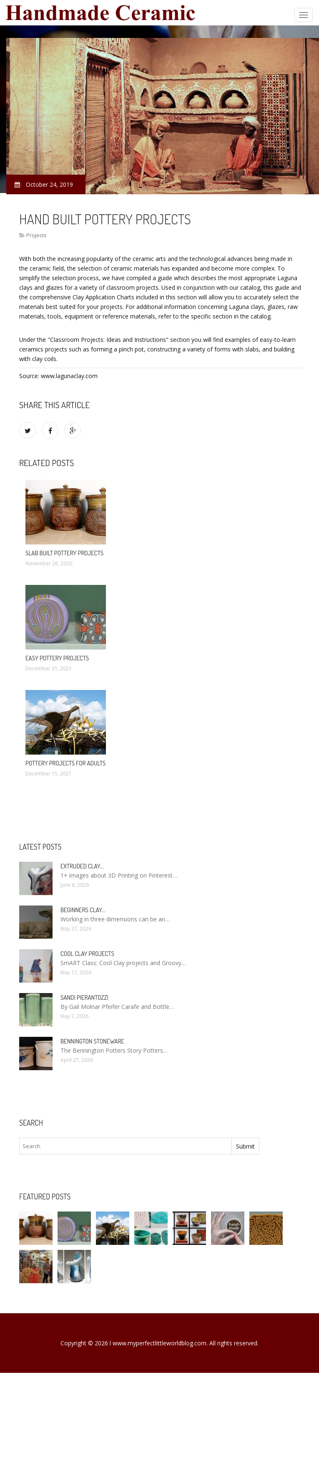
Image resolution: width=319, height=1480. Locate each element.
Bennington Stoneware (92, 1041)
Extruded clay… (81, 866)
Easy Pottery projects (57, 658)
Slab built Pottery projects (64, 553)
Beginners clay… (82, 910)
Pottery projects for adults (65, 763)
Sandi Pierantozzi (84, 997)
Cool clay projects (87, 954)
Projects (36, 235)
